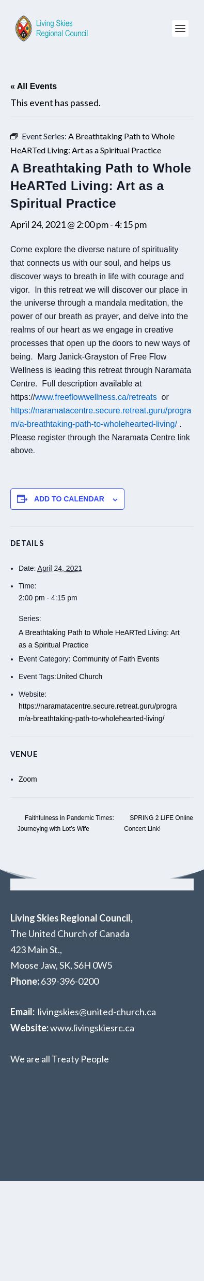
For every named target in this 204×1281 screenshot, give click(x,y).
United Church (79, 676)
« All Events (33, 86)
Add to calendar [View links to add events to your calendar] (69, 499)
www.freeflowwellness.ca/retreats (96, 397)
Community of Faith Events (115, 659)
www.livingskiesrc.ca (92, 1027)
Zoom (28, 779)
